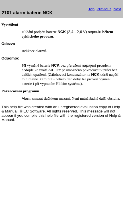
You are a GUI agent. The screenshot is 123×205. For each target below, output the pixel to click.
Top (91, 9)
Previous (104, 9)
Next (117, 9)
